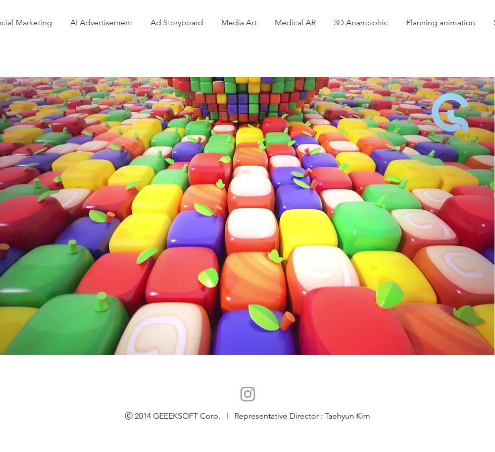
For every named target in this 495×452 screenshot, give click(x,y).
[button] (440, 22)
